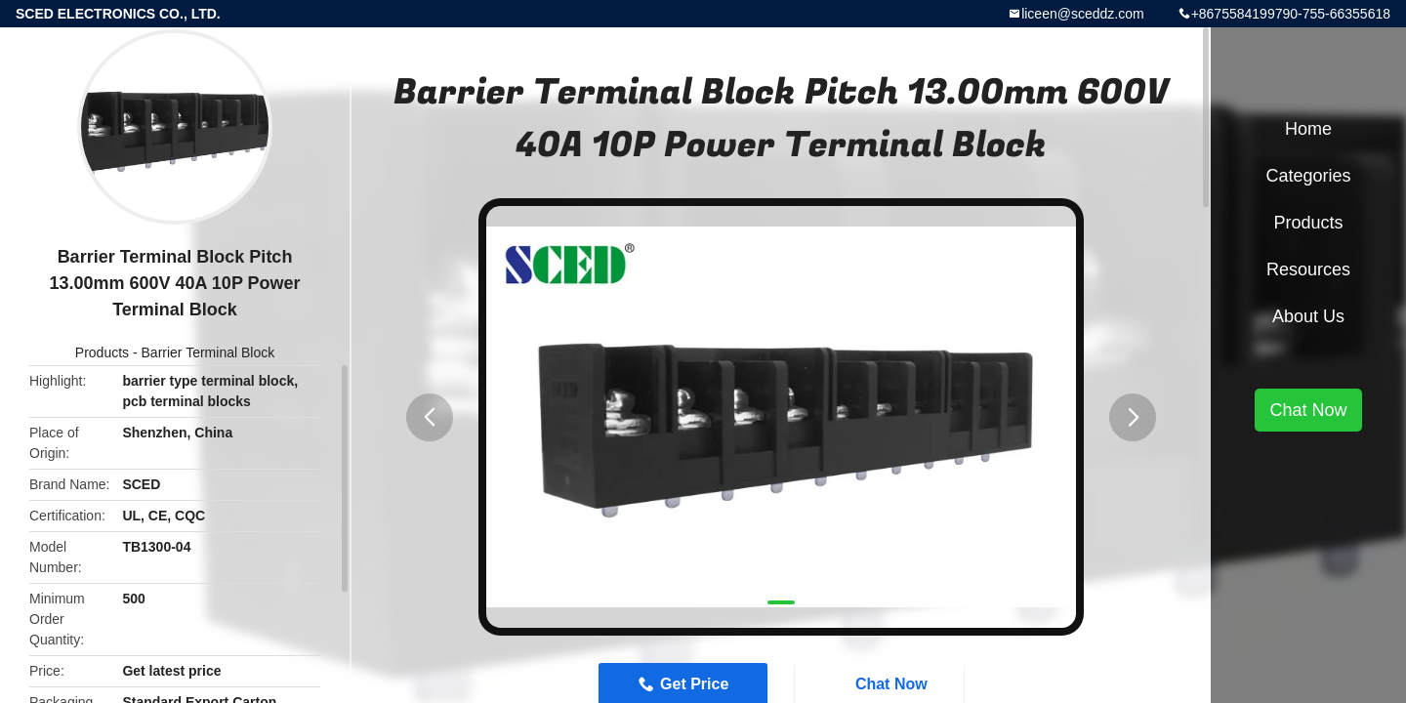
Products (102, 352)
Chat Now (1307, 410)
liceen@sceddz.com (1082, 13)
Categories (1307, 176)
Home (1308, 129)
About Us (1308, 316)
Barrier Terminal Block (208, 352)
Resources (1308, 269)
